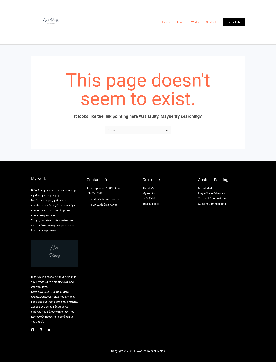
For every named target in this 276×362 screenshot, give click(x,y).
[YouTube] (49, 329)
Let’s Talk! (149, 199)
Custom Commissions (212, 204)
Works (197, 22)
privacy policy (151, 204)
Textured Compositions (213, 199)
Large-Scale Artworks (211, 193)
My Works (149, 193)
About (183, 22)
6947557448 (95, 193)
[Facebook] (32, 329)
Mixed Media (206, 188)
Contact (211, 22)
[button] (234, 22)
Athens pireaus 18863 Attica (105, 188)
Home (170, 22)
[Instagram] (40, 329)
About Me (149, 188)
